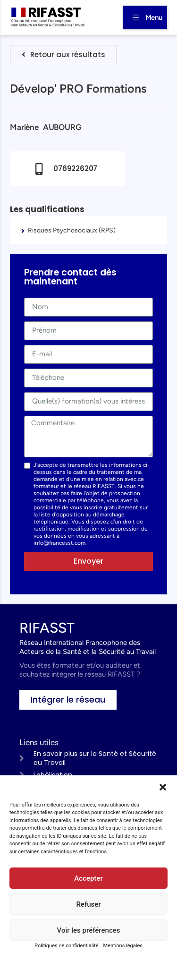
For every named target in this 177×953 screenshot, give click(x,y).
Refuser (88, 904)
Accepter (88, 878)
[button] (163, 787)
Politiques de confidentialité (66, 945)
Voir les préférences (88, 930)
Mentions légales (123, 945)
